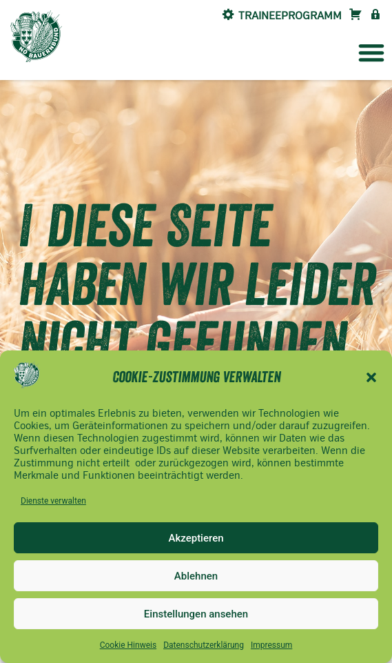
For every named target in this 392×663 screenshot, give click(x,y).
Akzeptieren (195, 538)
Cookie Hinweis (128, 645)
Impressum (271, 645)
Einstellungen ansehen (196, 614)
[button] (371, 377)
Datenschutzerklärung (203, 645)
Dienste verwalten (53, 501)
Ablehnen (196, 576)
